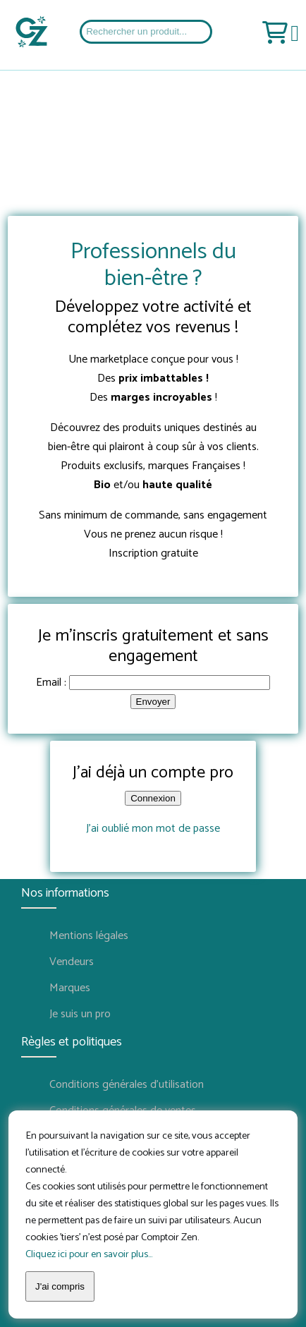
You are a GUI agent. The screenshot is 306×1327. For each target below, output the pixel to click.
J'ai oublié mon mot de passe (153, 828)
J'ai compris (60, 1286)
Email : (51, 682)
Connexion (153, 798)
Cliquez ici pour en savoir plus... (88, 1254)
